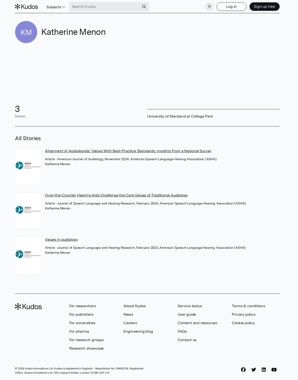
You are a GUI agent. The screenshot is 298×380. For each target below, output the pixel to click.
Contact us (187, 340)
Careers (130, 323)
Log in (231, 6)
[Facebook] (243, 370)
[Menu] (209, 6)
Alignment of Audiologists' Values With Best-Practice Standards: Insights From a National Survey (128, 151)
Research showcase (86, 348)
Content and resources (197, 323)
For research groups (86, 340)
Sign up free (264, 6)
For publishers (81, 314)
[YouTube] (274, 370)
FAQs (182, 331)
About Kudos (134, 306)
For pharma (79, 331)
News (128, 314)
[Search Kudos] (104, 6)
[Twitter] (253, 370)
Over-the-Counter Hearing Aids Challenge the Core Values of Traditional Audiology (116, 195)
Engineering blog (138, 331)
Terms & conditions (248, 306)
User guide (187, 314)
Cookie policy (243, 323)
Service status (190, 306)
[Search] (144, 6)
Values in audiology (61, 239)
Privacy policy (243, 314)
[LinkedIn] (264, 370)
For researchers (82, 306)
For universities (82, 323)
